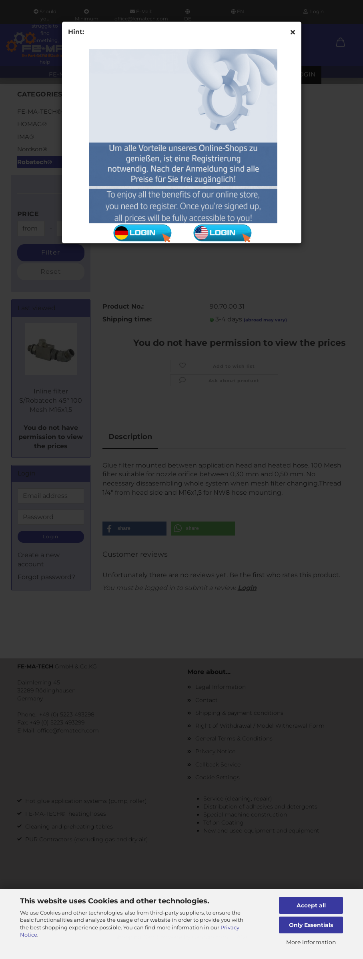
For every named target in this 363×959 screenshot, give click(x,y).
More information (311, 942)
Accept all (311, 905)
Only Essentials (311, 925)
